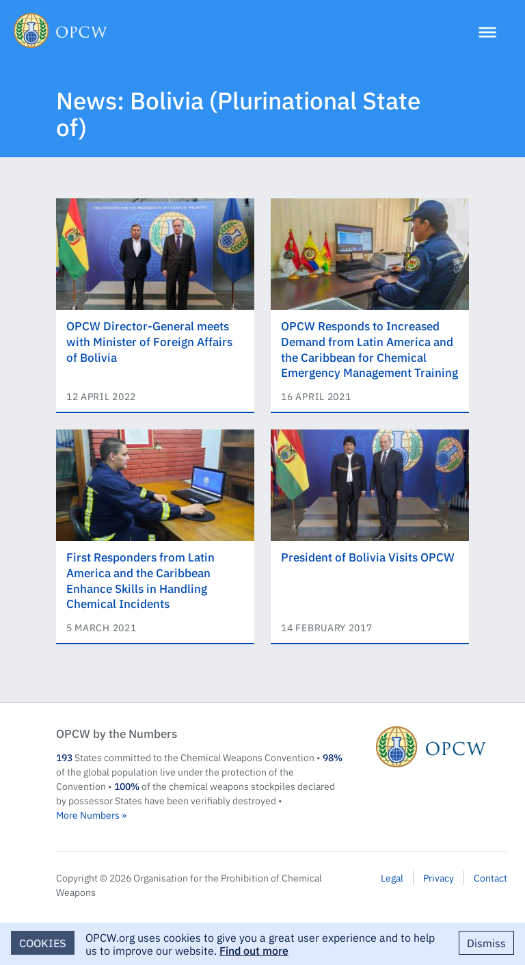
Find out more (253, 949)
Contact (490, 877)
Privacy (438, 877)
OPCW (441, 746)
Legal (392, 877)
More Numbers (88, 814)
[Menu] (487, 34)
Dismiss (486, 942)
